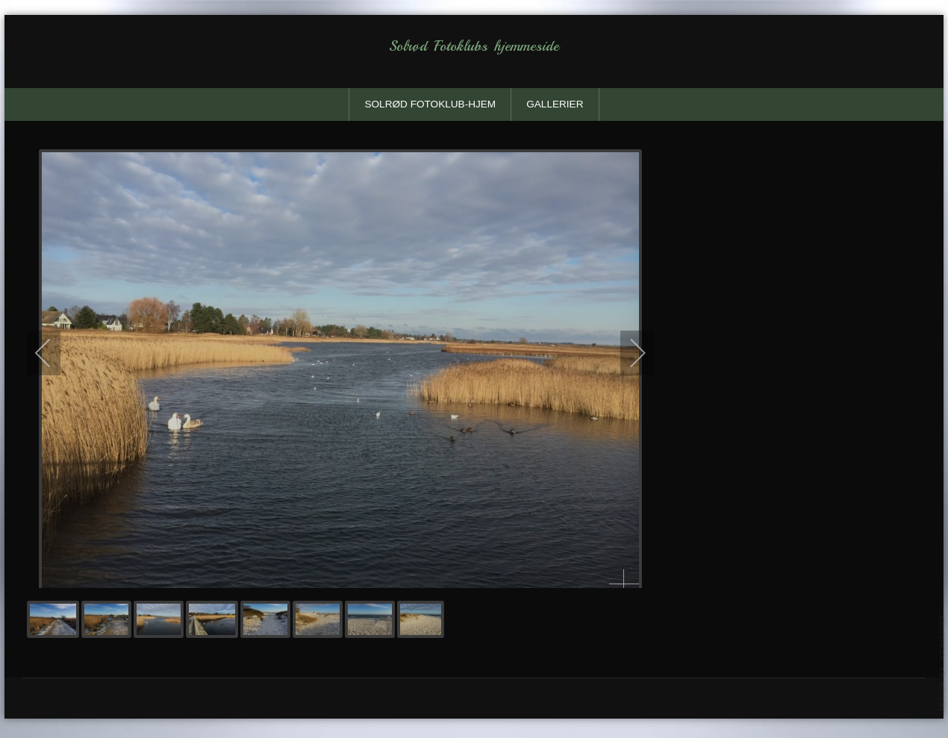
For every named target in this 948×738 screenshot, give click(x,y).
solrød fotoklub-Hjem (430, 104)
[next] (628, 352)
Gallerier (554, 104)
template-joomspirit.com (943, 662)
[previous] (53, 352)
